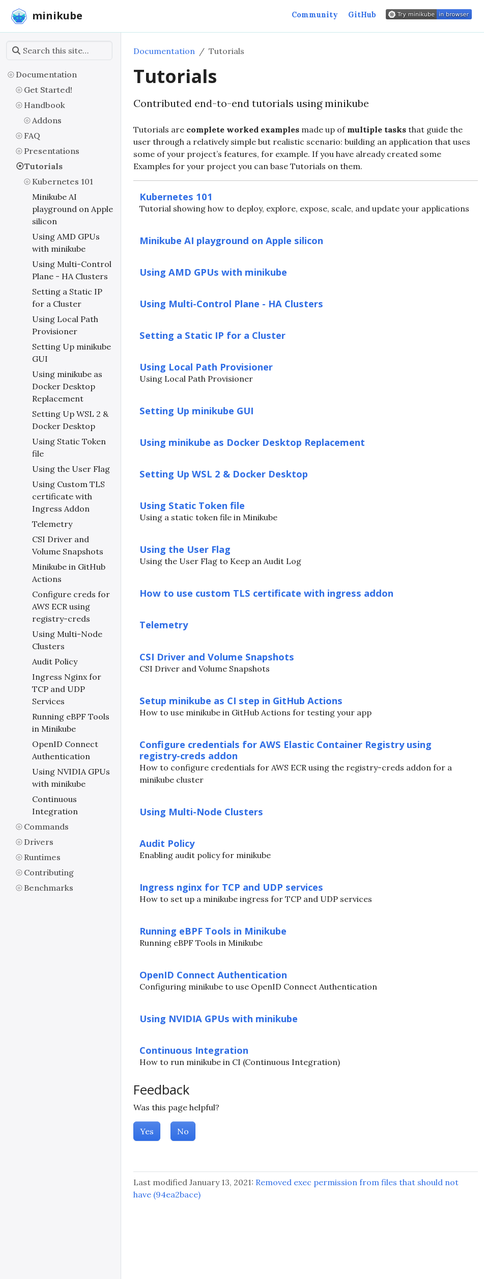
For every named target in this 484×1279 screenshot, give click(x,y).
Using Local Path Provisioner (65, 325)
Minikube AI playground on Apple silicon (72, 209)
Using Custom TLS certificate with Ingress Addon (68, 496)
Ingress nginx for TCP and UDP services (231, 887)
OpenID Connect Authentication (65, 750)
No (183, 1131)
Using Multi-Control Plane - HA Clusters (71, 270)
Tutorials (43, 166)
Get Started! (48, 90)
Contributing (49, 872)
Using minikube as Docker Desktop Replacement (67, 386)
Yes (147, 1131)
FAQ (32, 135)
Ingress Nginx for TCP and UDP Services (66, 689)
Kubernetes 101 (62, 181)
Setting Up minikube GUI (71, 352)
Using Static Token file (69, 447)
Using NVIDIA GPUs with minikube (71, 777)
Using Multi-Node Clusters (67, 640)
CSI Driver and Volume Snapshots (67, 545)
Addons (47, 120)
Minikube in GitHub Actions (68, 573)
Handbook (44, 105)
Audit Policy (54, 661)
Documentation (46, 74)
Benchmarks (48, 888)
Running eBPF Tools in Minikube (70, 722)
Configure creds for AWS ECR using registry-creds (71, 606)
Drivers (38, 842)
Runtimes (42, 857)
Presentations (51, 151)
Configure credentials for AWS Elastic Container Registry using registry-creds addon (285, 750)
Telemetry (52, 524)
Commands (46, 826)
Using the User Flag (71, 469)
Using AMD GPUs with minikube (66, 242)
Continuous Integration (55, 805)
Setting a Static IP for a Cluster (67, 297)
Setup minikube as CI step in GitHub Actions (241, 700)
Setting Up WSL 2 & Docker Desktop (70, 420)
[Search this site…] (59, 50)
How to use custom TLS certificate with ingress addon (266, 593)
